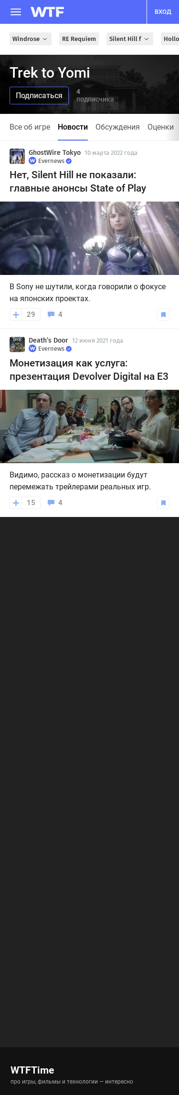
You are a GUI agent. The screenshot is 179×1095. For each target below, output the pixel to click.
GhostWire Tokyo (55, 153)
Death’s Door (48, 340)
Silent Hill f (129, 38)
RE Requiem (79, 38)
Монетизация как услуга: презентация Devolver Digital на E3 (89, 369)
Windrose (30, 38)
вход (163, 11)
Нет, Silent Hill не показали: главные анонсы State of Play (78, 181)
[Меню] (16, 12)
